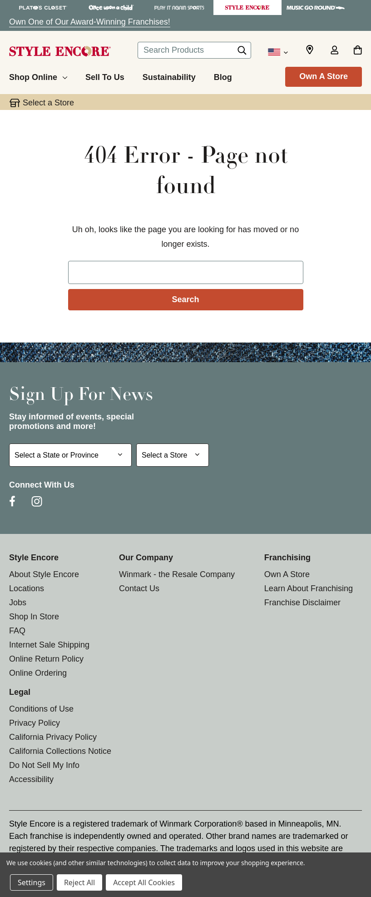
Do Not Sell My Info (44, 765)
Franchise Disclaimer (302, 602)
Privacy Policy (34, 723)
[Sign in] (334, 50)
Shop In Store (34, 616)
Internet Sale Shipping (49, 644)
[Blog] (223, 76)
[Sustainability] (169, 76)
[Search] (242, 52)
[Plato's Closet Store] (43, 7)
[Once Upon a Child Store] (111, 7)
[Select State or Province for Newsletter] (70, 455)
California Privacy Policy (53, 737)
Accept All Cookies (144, 882)
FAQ (17, 630)
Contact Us (139, 588)
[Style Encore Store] (247, 7)
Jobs (17, 602)
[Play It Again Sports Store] (179, 7)
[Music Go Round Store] (316, 7)
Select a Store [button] (48, 102)
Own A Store (323, 76)
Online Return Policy (46, 658)
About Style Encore (44, 574)
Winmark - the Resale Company (177, 574)
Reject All (79, 882)
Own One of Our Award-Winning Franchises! (89, 21)
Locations (26, 588)
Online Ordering (38, 673)
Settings (31, 882)
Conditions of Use (41, 708)
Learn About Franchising (308, 588)
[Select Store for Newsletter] (172, 455)
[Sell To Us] (105, 76)
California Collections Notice (60, 751)
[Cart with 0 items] (357, 50)
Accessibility (31, 779)
